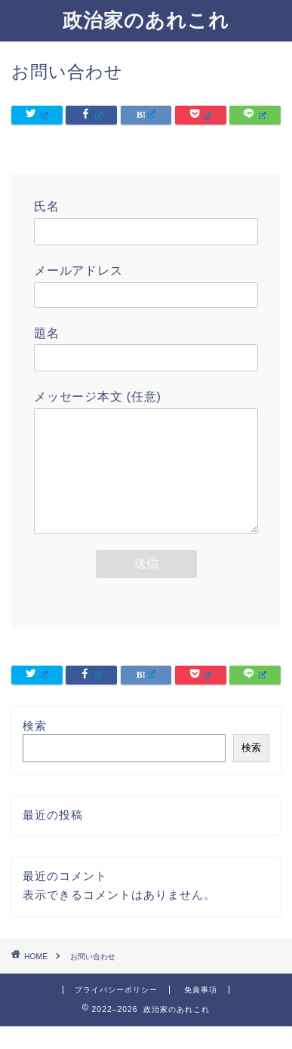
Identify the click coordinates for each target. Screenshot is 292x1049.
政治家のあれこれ (146, 20)
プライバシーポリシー (116, 1012)
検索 (35, 748)
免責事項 (200, 1012)
